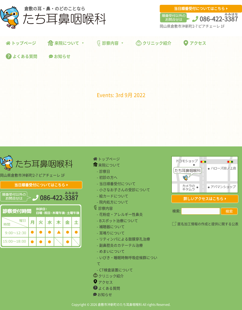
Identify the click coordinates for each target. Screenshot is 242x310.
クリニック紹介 (153, 43)
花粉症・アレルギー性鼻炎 (121, 214)
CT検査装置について (116, 270)
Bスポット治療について (118, 220)
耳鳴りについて (112, 233)
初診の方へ (108, 177)
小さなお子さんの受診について (124, 189)
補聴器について (112, 226)
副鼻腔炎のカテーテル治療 (121, 245)
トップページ (21, 43)
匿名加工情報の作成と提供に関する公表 (207, 223)
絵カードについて (113, 196)
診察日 (104, 171)
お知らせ (59, 56)
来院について (66, 43)
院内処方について (113, 202)
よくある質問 (21, 56)
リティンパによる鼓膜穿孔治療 (124, 239)
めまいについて (112, 251)
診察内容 (110, 43)
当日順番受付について (117, 183)
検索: (176, 211)
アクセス (194, 43)
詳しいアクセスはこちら (203, 198)
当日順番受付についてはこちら (199, 8)
